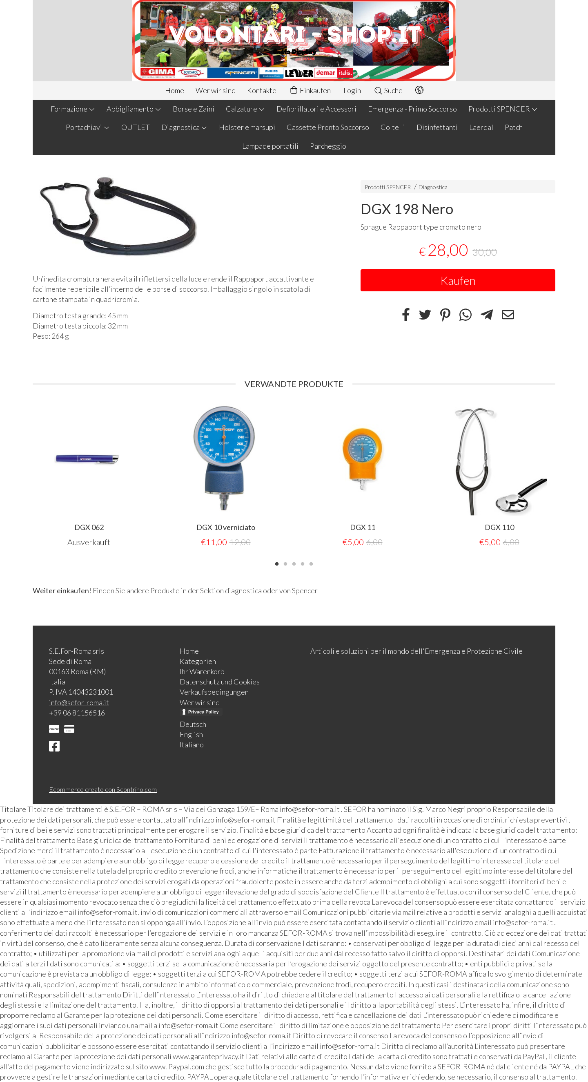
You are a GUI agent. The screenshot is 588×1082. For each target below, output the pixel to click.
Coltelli (393, 127)
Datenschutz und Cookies (220, 681)
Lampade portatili (270, 145)
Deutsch (193, 724)
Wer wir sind (216, 90)
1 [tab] (277, 563)
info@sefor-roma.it (79, 702)
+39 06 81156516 (77, 712)
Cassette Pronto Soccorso (328, 127)
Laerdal (481, 127)
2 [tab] (285, 563)
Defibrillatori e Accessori (316, 108)
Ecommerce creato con (103, 789)
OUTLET (135, 127)
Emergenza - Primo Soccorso (412, 108)
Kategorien (198, 661)
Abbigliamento (134, 108)
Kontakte (261, 90)
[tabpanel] (89, 475)
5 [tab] (311, 563)
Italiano (192, 744)
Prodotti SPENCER (503, 108)
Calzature (245, 108)
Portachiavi (88, 127)
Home (174, 90)
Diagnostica (184, 127)
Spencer (305, 590)
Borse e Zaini (193, 108)
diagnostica (243, 590)
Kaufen (458, 280)
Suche (388, 90)
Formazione (73, 108)
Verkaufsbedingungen (214, 691)
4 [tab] (302, 563)
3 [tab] (294, 563)
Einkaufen (310, 90)
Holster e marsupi (247, 127)
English (191, 734)
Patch (514, 127)
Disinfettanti (437, 127)
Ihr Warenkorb (202, 671)
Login (352, 90)
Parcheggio (328, 145)
